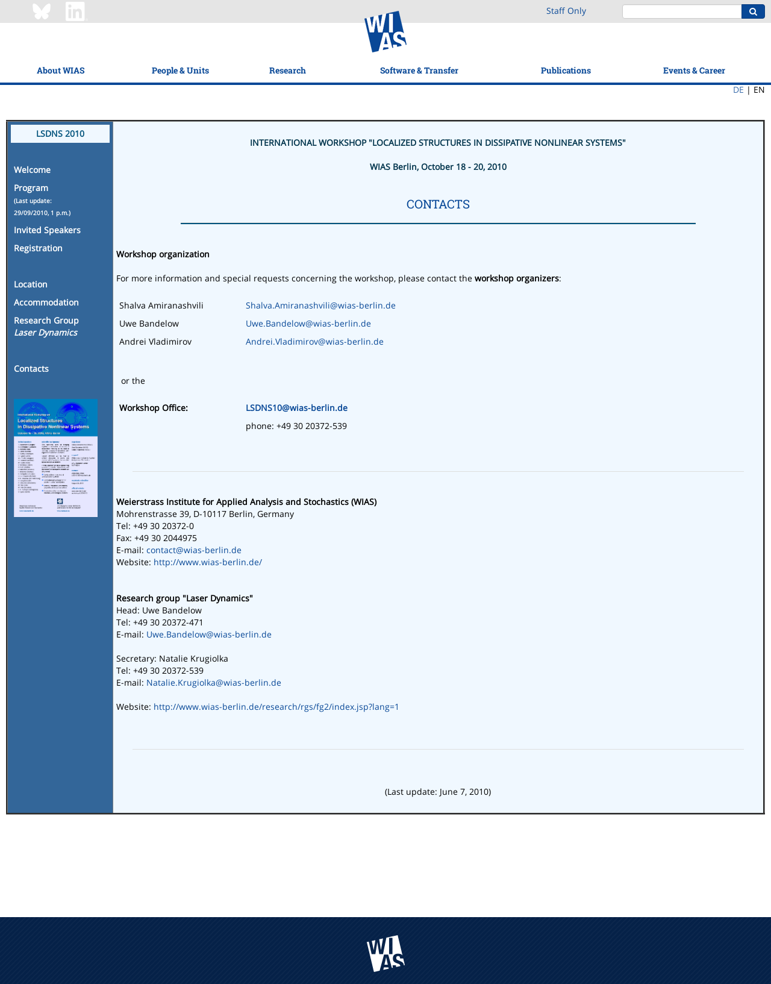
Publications (566, 70)
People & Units (180, 70)
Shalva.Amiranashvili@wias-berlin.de (321, 305)
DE (738, 89)
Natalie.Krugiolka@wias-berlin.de (213, 682)
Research (287, 70)
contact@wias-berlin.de (194, 550)
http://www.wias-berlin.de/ (208, 562)
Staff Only (566, 10)
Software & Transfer (419, 70)
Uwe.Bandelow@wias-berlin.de (308, 323)
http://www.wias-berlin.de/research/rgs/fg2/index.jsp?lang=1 (276, 706)
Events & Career (694, 70)
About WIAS (60, 70)
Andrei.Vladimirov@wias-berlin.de (315, 341)
